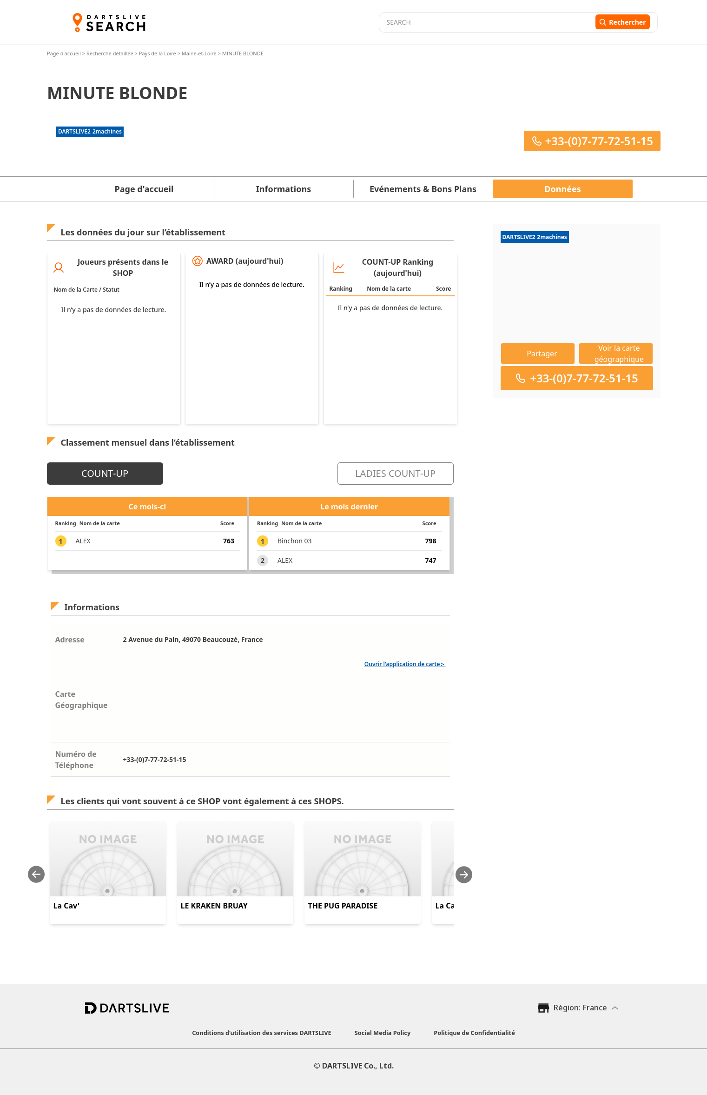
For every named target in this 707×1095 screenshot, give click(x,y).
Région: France (580, 1007)
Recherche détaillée (110, 53)
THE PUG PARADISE (343, 906)
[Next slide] (464, 874)
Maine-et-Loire (198, 53)
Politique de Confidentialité (474, 1032)
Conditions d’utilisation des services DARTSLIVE (261, 1032)
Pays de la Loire (157, 53)
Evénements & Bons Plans (423, 188)
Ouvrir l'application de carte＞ (405, 664)
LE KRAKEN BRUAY (214, 906)
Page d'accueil (64, 53)
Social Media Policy (382, 1032)
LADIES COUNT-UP (395, 473)
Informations (283, 188)
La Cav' (66, 906)
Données (562, 188)
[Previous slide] (36, 874)
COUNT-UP (104, 473)
